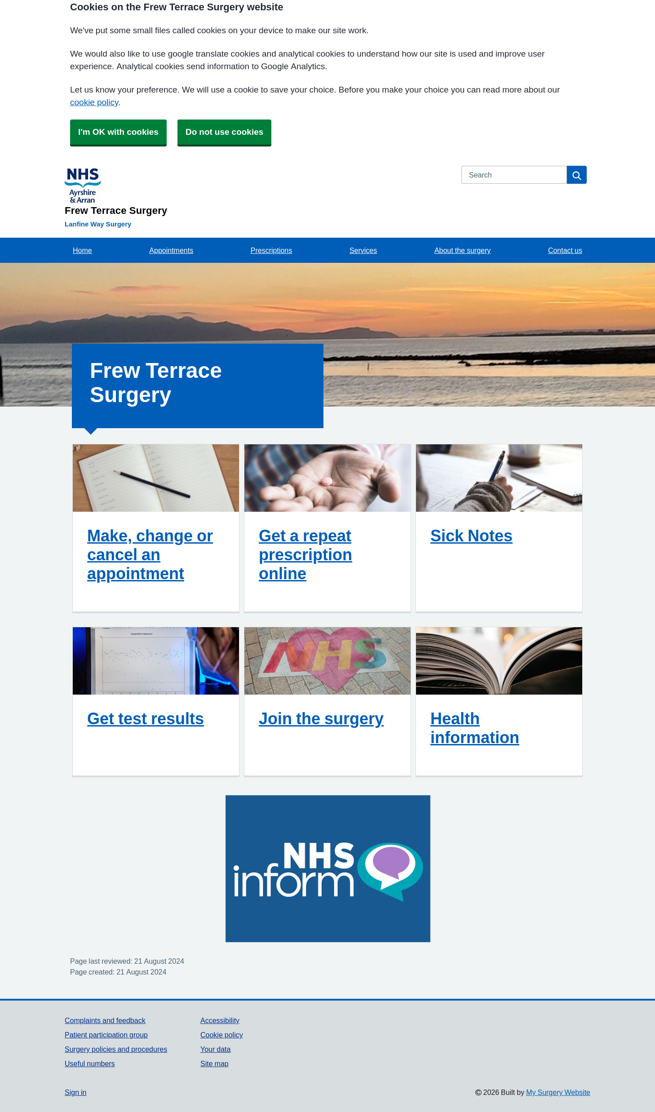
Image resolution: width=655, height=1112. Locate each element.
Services (363, 250)
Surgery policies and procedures (116, 1049)
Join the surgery (321, 718)
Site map (214, 1063)
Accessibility (219, 1020)
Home (82, 250)
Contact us (565, 250)
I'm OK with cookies (118, 132)
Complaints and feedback (105, 1020)
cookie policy (94, 102)
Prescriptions (271, 250)
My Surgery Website (558, 1092)
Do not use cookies (224, 132)
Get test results (145, 718)
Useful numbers (90, 1063)
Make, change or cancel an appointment (150, 554)
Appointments (171, 250)
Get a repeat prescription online (305, 554)
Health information (474, 727)
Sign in (75, 1092)
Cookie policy (221, 1034)
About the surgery (462, 250)
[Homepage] (258, 191)
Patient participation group (106, 1034)
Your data (215, 1049)
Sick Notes (471, 535)
